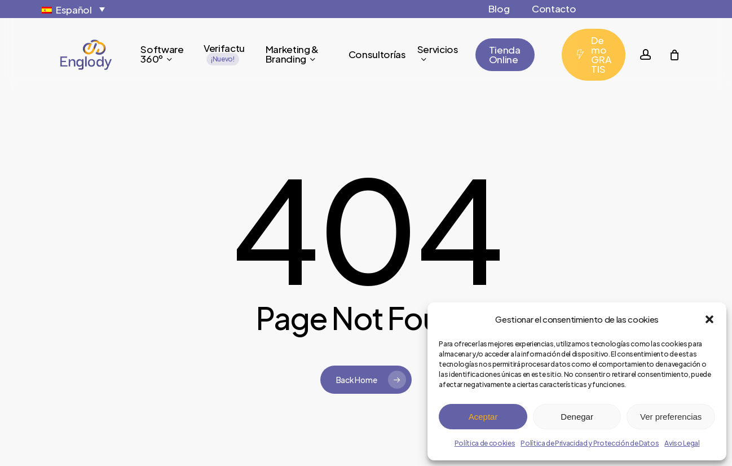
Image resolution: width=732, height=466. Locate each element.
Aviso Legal (681, 443)
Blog (499, 8)
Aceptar (483, 416)
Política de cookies (485, 443)
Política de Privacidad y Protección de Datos (590, 443)
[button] (709, 319)
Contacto (554, 8)
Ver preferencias (671, 416)
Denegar (577, 416)
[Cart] (674, 55)
